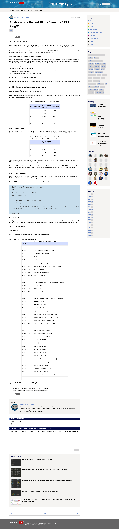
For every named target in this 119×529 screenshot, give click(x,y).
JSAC (99, 83)
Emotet (90, 89)
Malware (92, 20)
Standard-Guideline (99, 92)
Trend (103, 78)
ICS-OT (92, 41)
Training (96, 57)
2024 (89, 199)
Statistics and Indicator (94, 60)
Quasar (90, 86)
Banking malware (99, 72)
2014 (89, 225)
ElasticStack (96, 66)
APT (99, 78)
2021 (89, 207)
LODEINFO (96, 86)
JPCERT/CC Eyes (59, 4)
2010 (89, 235)
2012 (89, 230)
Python (90, 54)
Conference (96, 54)
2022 (89, 204)
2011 (89, 232)
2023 (89, 201)
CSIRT (99, 75)
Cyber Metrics (94, 38)
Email (18, 36)
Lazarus (102, 86)
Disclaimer (107, 521)
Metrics (101, 89)
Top (10, 10)
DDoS (95, 78)
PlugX (11, 30)
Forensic (92, 35)
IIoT (106, 83)
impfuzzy (103, 66)
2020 (89, 209)
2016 (89, 220)
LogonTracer (98, 63)
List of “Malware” (16, 10)
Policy (90, 78)
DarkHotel (91, 72)
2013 (89, 227)
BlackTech (91, 63)
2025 (89, 196)
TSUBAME (91, 92)
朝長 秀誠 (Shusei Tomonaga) (21, 17)
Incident (92, 23)
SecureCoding (96, 81)
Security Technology (96, 32)
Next (77, 513)
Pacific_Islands (92, 75)
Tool (102, 60)
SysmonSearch (92, 83)
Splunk (90, 66)
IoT (102, 83)
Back (12, 513)
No (19, 421)
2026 (89, 194)
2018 (89, 214)
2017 (89, 217)
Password (104, 75)
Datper (102, 54)
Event (91, 26)
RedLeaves (97, 69)
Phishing (96, 89)
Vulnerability (93, 29)
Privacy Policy (102, 521)
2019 (89, 212)
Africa (90, 81)
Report (104, 63)
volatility (91, 69)
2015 (89, 222)
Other (91, 44)
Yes (12, 421)
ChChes (90, 57)
